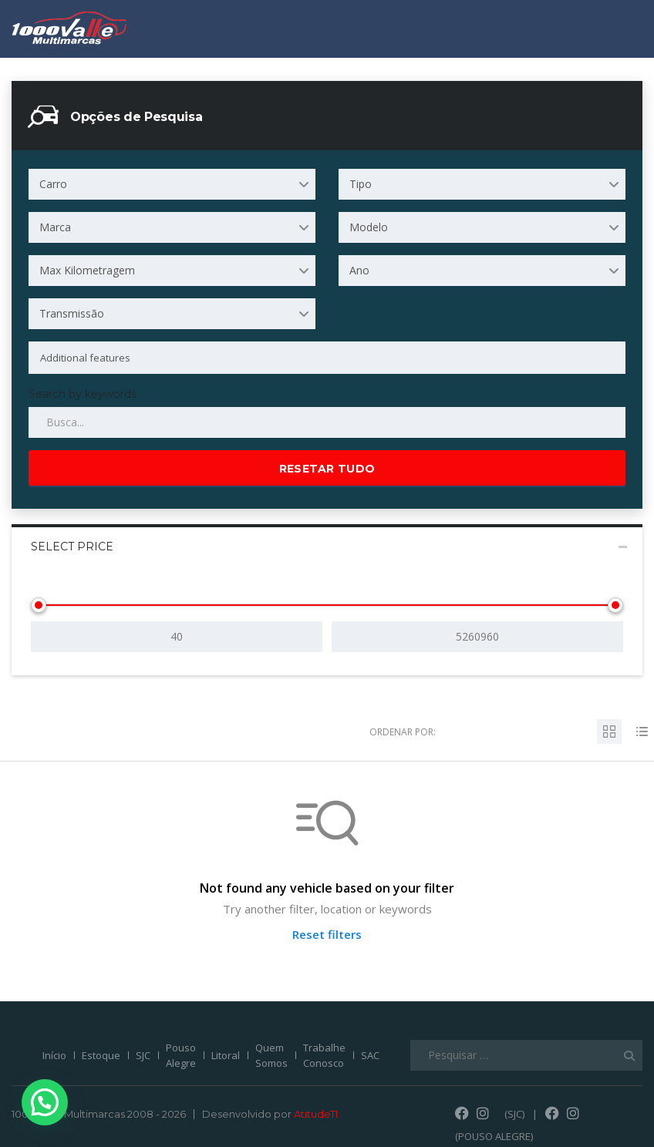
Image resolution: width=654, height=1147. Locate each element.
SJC (143, 1055)
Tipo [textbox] (360, 184)
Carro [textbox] (53, 184)
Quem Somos (271, 1055)
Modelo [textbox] (368, 227)
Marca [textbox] (55, 227)
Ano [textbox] (359, 270)
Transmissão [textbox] (71, 313)
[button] (28, 1108)
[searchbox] (314, 357)
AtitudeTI (316, 1114)
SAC (370, 1055)
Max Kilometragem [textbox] (87, 270)
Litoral (225, 1055)
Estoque (101, 1055)
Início (54, 1055)
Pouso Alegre (181, 1055)
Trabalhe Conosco (324, 1055)
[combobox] (172, 184)
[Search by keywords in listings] (327, 422)
